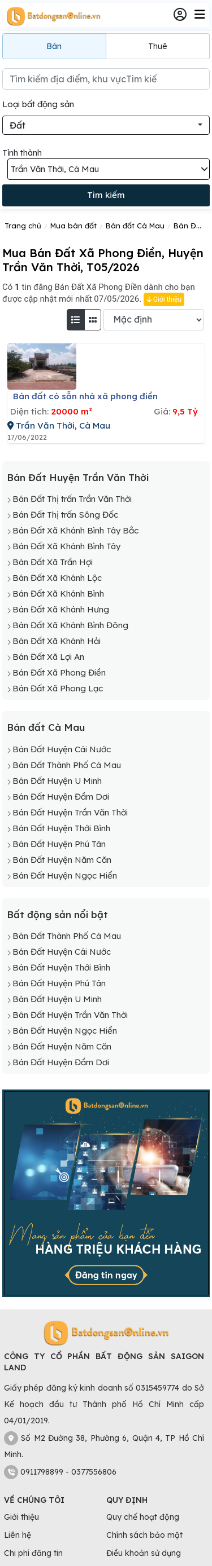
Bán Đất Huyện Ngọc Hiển (64, 875)
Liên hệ (17, 1535)
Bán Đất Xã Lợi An (48, 656)
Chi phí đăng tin (33, 1553)
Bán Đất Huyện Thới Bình (61, 828)
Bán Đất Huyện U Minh (57, 780)
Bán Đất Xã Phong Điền (59, 672)
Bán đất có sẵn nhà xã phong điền (85, 396)
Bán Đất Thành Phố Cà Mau (66, 765)
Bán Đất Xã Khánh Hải (56, 641)
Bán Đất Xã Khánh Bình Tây (66, 546)
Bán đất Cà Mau (46, 727)
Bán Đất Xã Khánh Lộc (57, 577)
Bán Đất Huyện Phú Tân (59, 844)
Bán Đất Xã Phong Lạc (57, 688)
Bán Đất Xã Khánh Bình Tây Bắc (75, 530)
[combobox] (106, 125)
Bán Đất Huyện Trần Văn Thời (78, 477)
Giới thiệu (163, 299)
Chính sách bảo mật (144, 1535)
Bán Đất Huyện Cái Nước (61, 749)
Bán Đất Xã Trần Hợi (52, 562)
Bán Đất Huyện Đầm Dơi (60, 796)
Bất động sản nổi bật (57, 914)
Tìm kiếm (106, 194)
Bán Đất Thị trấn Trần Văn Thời (72, 498)
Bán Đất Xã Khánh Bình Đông (70, 625)
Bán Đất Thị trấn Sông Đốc (65, 514)
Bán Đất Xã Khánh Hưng (60, 609)
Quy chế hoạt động (142, 1517)
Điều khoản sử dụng (143, 1553)
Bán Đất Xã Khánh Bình (58, 593)
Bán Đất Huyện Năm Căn (61, 859)
